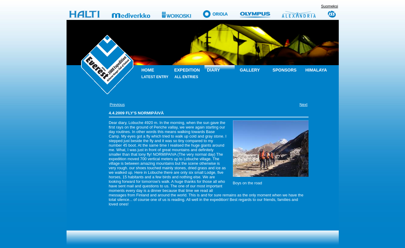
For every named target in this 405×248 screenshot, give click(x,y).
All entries (186, 77)
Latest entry (155, 77)
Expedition (187, 70)
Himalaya (316, 70)
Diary (213, 70)
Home (148, 70)
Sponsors (284, 70)
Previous (117, 104)
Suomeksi (329, 6)
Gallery (250, 70)
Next (303, 104)
